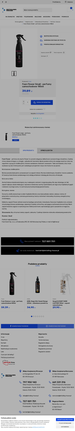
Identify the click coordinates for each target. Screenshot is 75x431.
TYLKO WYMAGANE (65, 423)
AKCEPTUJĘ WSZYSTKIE (65, 419)
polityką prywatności (38, 427)
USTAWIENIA (65, 427)
